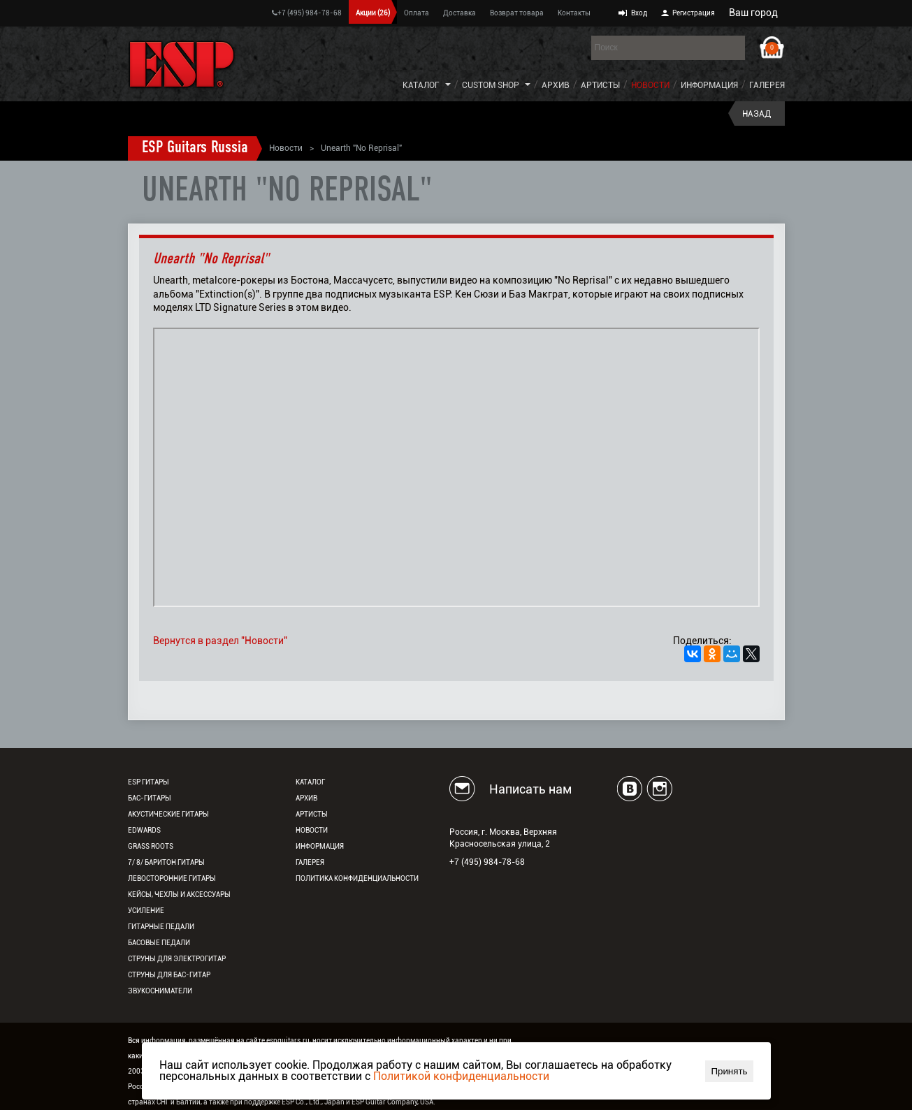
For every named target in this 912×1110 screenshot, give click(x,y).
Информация (709, 85)
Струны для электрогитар (177, 959)
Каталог (421, 85)
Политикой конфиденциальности (461, 1076)
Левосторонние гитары (172, 878)
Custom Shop (490, 85)
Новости (650, 85)
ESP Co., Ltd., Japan (313, 1102)
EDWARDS (144, 830)
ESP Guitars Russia (195, 148)
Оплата (416, 13)
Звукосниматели (160, 991)
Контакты (574, 13)
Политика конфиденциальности (357, 878)
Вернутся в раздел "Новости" (220, 640)
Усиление (146, 910)
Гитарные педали (161, 926)
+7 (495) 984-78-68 (307, 13)
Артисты (600, 85)
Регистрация (693, 13)
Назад (756, 114)
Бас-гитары (149, 798)
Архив (556, 85)
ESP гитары (148, 782)
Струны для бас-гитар (169, 975)
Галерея (767, 85)
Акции (373, 13)
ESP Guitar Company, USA (392, 1102)
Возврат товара (517, 13)
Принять (729, 1071)
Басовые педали (159, 943)
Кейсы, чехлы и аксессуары (179, 894)
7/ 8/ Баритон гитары (166, 862)
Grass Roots (150, 846)
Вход (639, 13)
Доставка (459, 13)
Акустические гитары (168, 814)
